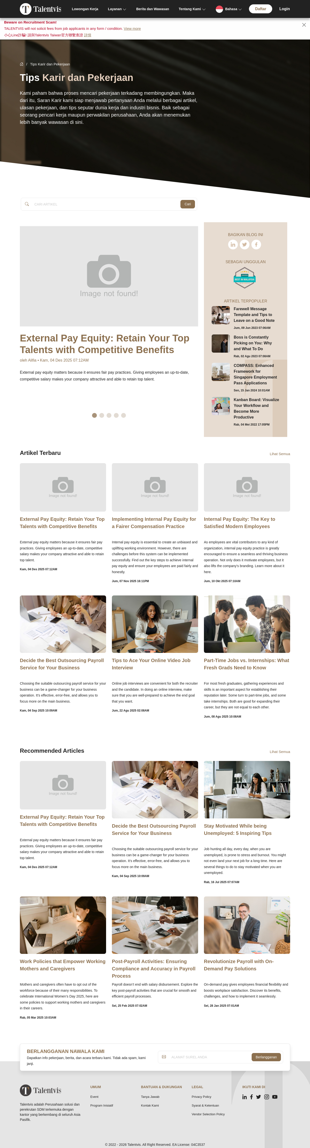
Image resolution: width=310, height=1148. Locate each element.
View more (132, 28)
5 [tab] (123, 415)
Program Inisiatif (101, 1105)
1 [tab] (94, 415)
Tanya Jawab (150, 1097)
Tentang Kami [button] (190, 9)
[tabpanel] (109, 319)
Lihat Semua (280, 454)
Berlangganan (266, 1057)
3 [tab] (109, 415)
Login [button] (284, 9)
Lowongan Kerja (85, 9)
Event (94, 1097)
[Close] (304, 25)
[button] (229, 9)
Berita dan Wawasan (152, 9)
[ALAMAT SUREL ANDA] (210, 1057)
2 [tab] (101, 415)
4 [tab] (116, 415)
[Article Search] (106, 204)
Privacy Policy (201, 1097)
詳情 (87, 35)
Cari (188, 204)
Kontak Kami (150, 1105)
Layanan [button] (115, 9)
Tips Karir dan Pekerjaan (50, 64)
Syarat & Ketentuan (205, 1105)
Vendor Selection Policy (208, 1114)
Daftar (260, 9)
